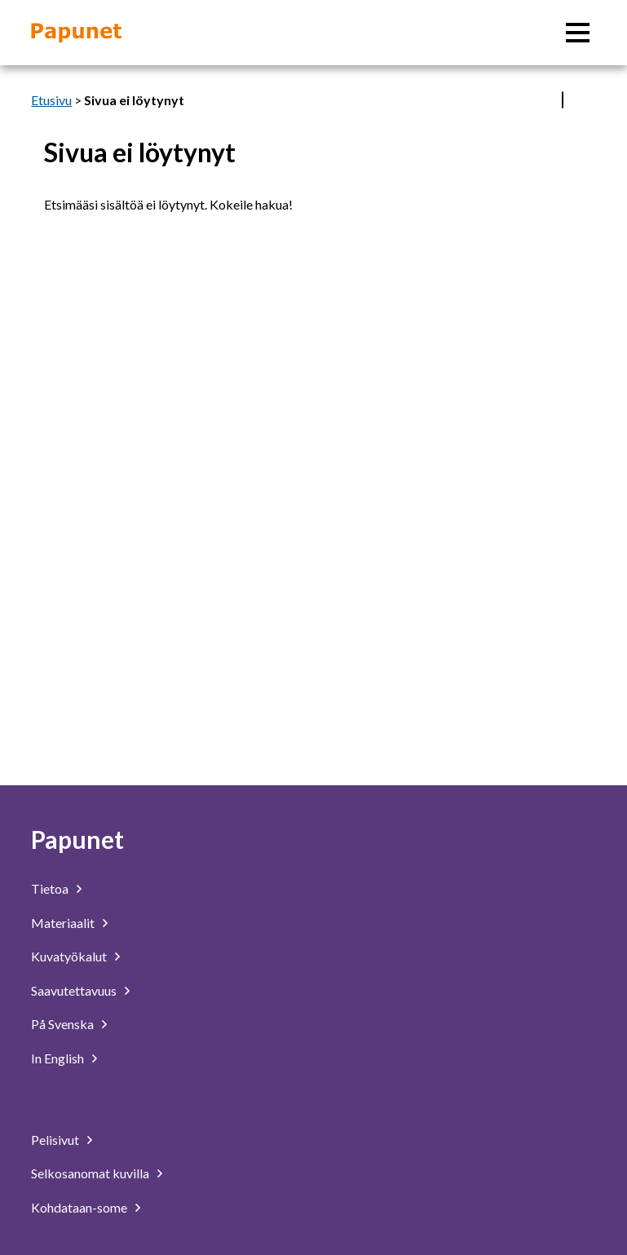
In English (57, 1058)
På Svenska (62, 1024)
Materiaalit (63, 922)
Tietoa (49, 888)
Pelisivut (55, 1139)
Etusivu (51, 100)
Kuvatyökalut (69, 956)
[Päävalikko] (577, 32)
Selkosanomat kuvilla (90, 1173)
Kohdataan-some (79, 1207)
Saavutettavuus (74, 990)
